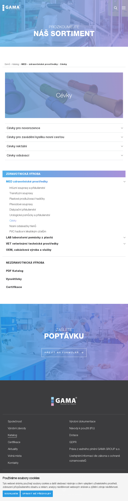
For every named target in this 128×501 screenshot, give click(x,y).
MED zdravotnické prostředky (27, 181)
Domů (7, 64)
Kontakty (13, 462)
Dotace (73, 435)
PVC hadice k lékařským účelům (28, 231)
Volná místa (15, 455)
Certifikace (14, 287)
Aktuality (13, 448)
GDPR (72, 442)
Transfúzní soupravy (21, 193)
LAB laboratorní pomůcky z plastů (29, 237)
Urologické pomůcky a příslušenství (30, 215)
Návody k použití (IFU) (82, 428)
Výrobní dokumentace (82, 421)
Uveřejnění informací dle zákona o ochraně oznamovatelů (94, 458)
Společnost (15, 421)
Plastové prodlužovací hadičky (27, 198)
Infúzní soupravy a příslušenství (27, 187)
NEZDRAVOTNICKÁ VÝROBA (25, 262)
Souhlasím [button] (11, 493)
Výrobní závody (17, 428)
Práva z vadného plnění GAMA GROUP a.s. (94, 448)
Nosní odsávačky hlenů (23, 226)
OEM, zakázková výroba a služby (28, 249)
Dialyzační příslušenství (23, 209)
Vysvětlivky (14, 279)
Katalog (15, 64)
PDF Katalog (14, 270)
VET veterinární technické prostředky (32, 243)
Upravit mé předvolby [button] (36, 493)
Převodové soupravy (21, 204)
